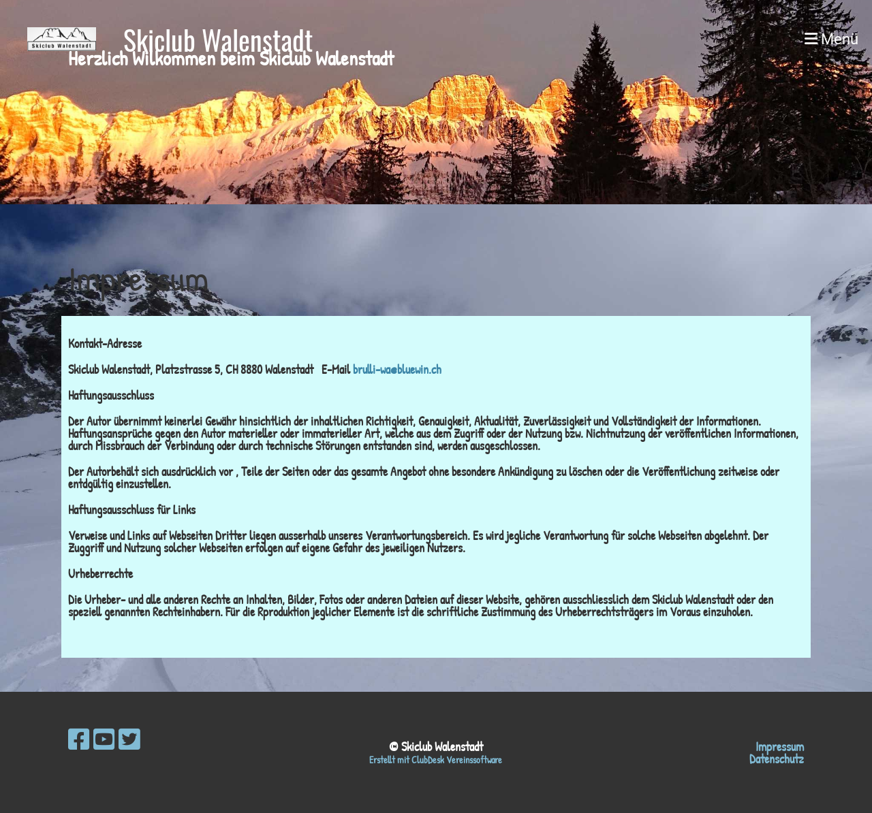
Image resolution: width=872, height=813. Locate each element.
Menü (831, 39)
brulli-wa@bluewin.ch (397, 369)
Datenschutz (776, 758)
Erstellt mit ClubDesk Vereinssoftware (435, 759)
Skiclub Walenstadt (218, 39)
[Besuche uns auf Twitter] (129, 739)
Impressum (780, 746)
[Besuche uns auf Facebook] (79, 739)
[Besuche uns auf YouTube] (104, 739)
